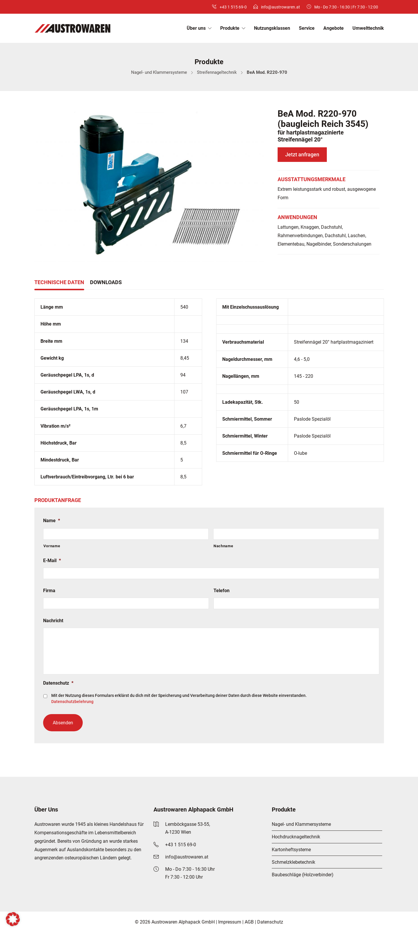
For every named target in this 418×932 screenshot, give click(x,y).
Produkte (229, 28)
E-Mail (52, 560)
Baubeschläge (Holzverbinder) (303, 874)
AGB (249, 922)
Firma (49, 590)
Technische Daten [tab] (59, 282)
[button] (13, 919)
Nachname (223, 546)
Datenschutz (58, 683)
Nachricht (53, 620)
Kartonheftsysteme (291, 849)
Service (307, 28)
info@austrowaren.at (280, 7)
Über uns (196, 28)
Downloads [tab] (106, 282)
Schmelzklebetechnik (293, 862)
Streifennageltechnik (217, 72)
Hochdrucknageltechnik (296, 837)
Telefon (222, 590)
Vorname (51, 546)
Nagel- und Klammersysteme (159, 72)
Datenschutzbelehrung (72, 701)
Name (51, 520)
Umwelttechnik (368, 28)
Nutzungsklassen (272, 28)
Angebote (333, 28)
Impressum (229, 922)
